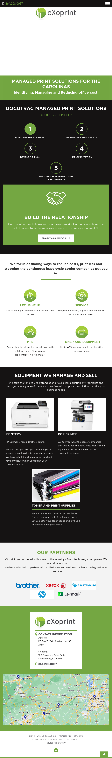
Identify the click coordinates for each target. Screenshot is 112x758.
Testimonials (65, 736)
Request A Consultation (56, 238)
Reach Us (78, 736)
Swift (63, 743)
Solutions (51, 736)
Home (32, 736)
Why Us (40, 736)
